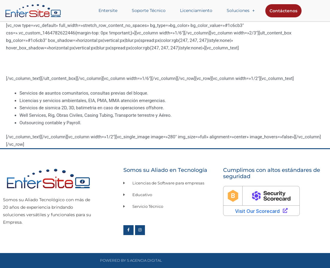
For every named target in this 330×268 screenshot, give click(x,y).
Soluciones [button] (241, 10)
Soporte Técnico (149, 10)
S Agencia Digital (144, 260)
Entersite (108, 10)
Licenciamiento (196, 10)
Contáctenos (283, 10)
